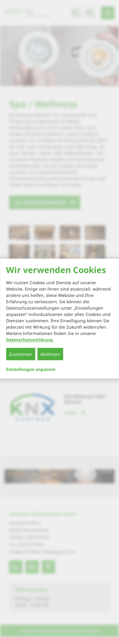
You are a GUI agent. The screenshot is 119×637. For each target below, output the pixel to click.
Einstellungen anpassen (30, 369)
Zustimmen (20, 354)
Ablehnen (50, 354)
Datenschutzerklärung (29, 340)
